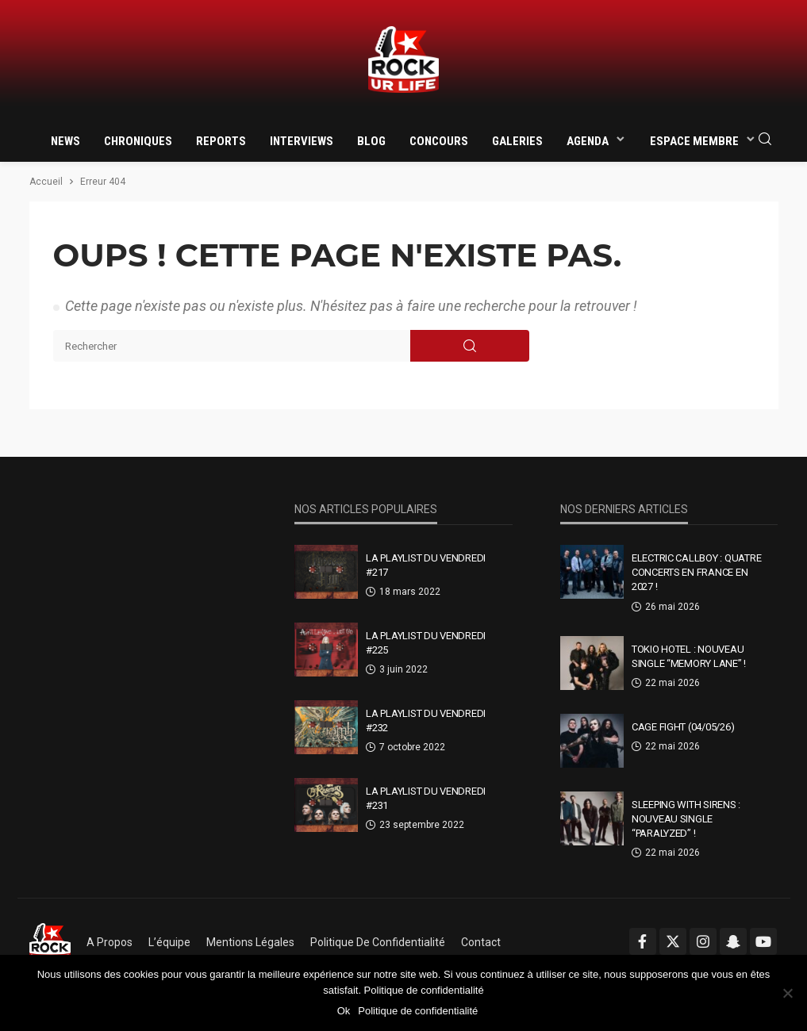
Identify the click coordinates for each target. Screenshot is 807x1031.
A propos (109, 942)
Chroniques (138, 141)
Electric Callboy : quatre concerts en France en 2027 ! (697, 572)
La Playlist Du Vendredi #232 (426, 720)
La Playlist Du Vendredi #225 (426, 643)
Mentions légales (250, 942)
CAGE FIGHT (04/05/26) (683, 727)
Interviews (301, 141)
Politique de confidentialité (377, 942)
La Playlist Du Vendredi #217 (426, 565)
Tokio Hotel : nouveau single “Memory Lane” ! (689, 656)
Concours (438, 141)
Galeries (517, 141)
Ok (344, 1011)
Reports (221, 141)
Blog (371, 141)
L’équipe (169, 942)
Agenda (588, 141)
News (65, 141)
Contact (481, 942)
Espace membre (694, 141)
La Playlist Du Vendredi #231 (426, 798)
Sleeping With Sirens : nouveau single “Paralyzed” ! (686, 819)
